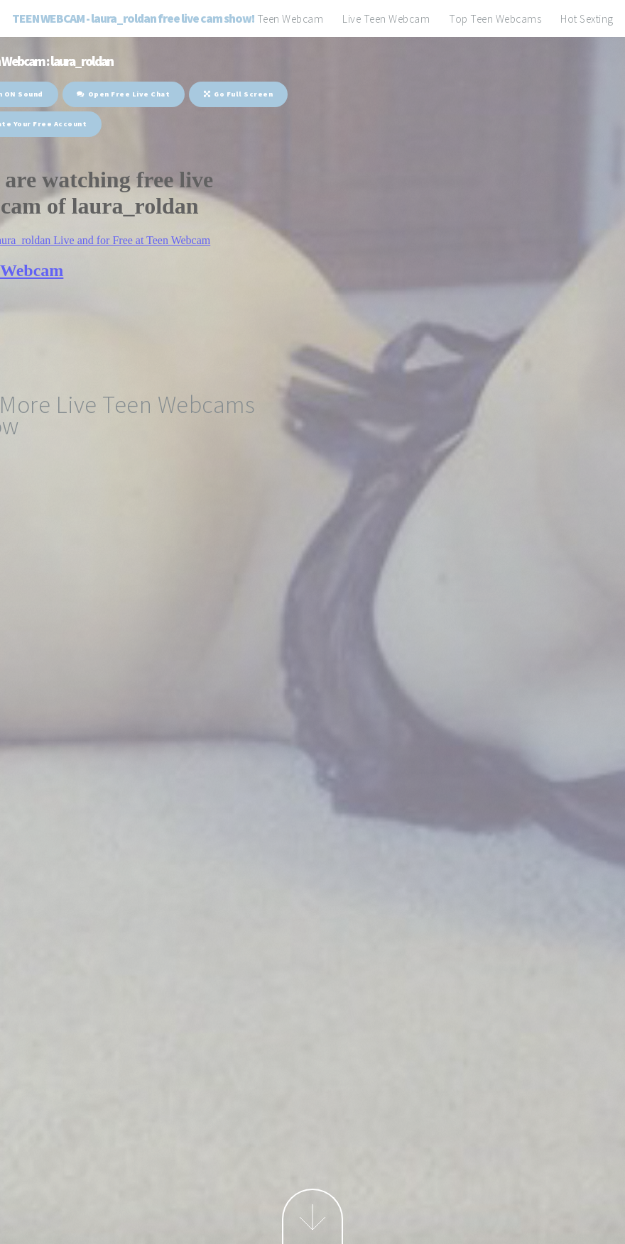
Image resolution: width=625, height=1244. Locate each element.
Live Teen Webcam (386, 19)
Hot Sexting (587, 19)
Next (313, 1216)
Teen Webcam (290, 19)
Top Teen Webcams (495, 19)
